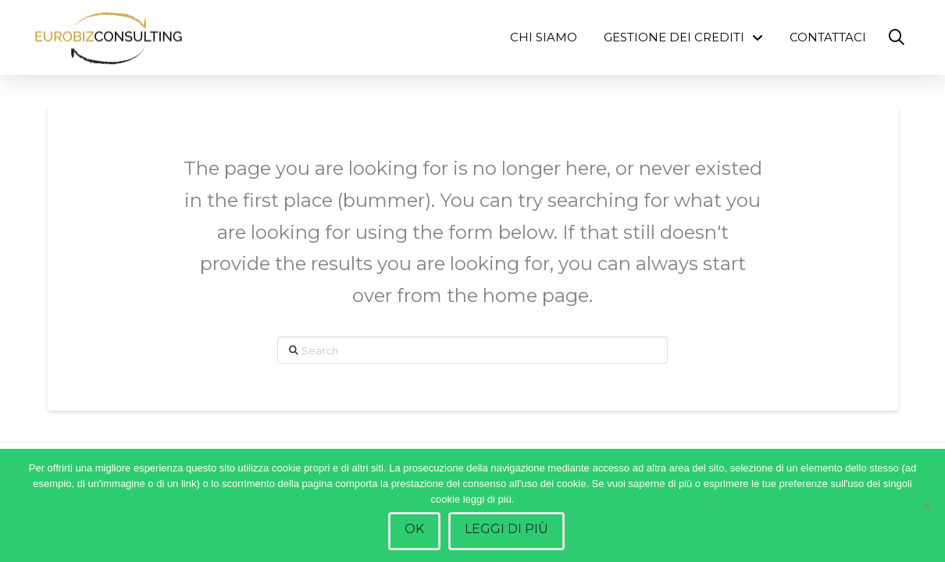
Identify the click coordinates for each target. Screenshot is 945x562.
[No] (925, 506)
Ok (414, 528)
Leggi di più (506, 528)
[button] (896, 37)
